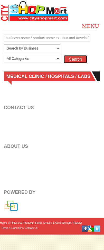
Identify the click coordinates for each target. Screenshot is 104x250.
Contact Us (31, 228)
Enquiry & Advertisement (57, 222)
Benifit (38, 222)
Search (75, 59)
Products (28, 222)
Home (3, 222)
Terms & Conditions (12, 228)
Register (77, 222)
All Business (15, 222)
